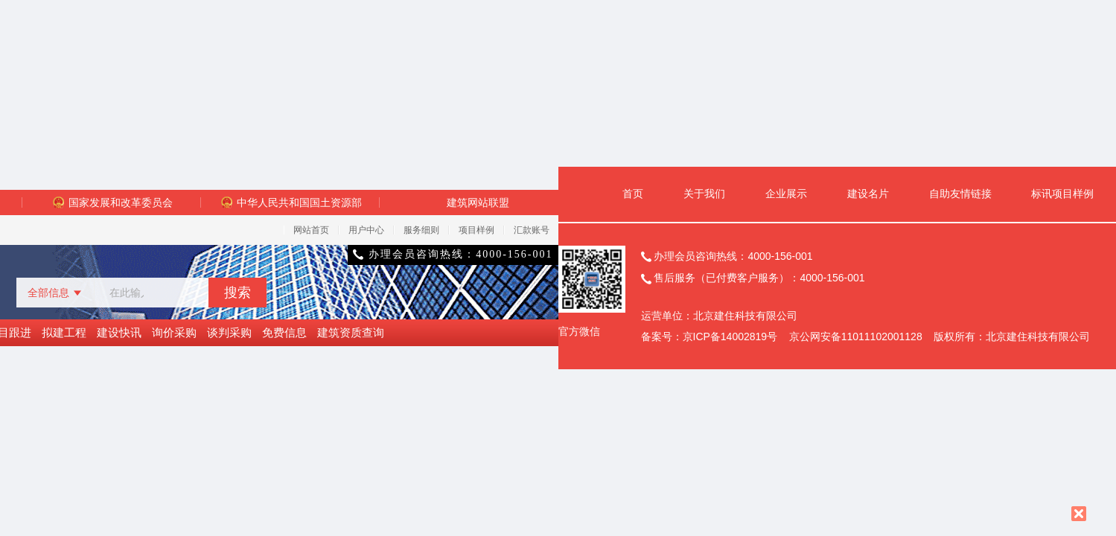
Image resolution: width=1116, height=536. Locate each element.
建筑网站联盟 (478, 202)
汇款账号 (531, 230)
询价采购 (174, 332)
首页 (632, 194)
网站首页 (311, 230)
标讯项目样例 (1062, 194)
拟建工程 (64, 332)
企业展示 (786, 194)
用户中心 (366, 230)
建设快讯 (119, 332)
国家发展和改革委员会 (111, 202)
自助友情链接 (960, 194)
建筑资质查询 (350, 332)
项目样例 (476, 230)
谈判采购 (229, 332)
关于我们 (704, 194)
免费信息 (284, 332)
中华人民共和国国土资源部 (290, 202)
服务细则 (421, 230)
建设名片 (868, 194)
